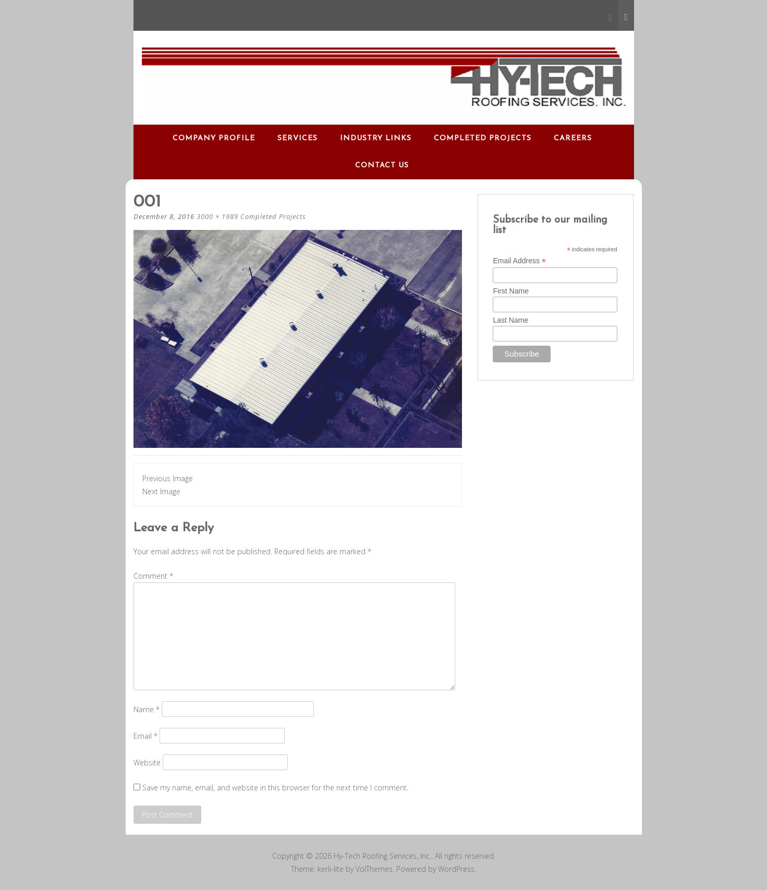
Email (145, 736)
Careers (573, 138)
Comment (153, 576)
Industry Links (375, 138)
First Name (510, 291)
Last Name (510, 320)
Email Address (519, 261)
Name (146, 709)
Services (297, 138)
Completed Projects (482, 138)
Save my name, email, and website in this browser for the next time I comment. (275, 788)
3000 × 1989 (217, 216)
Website (147, 762)
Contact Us (382, 165)
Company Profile (214, 138)
